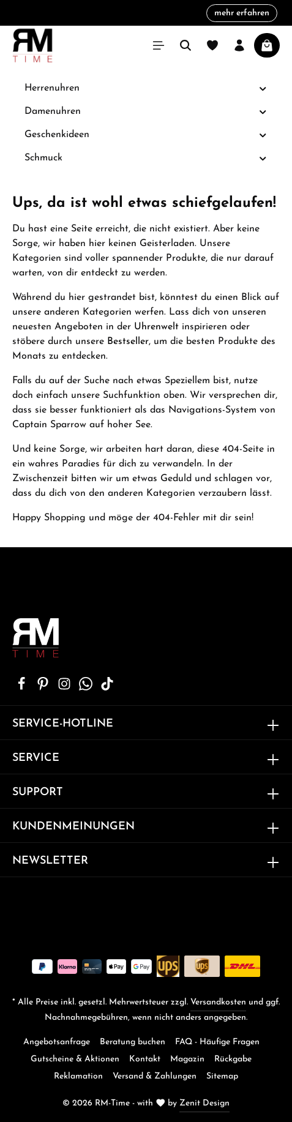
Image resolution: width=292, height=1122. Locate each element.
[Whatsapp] (87, 688)
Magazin (187, 1059)
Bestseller (128, 341)
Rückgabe (233, 1059)
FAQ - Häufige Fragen (217, 1042)
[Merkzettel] (212, 45)
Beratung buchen (132, 1042)
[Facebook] (23, 688)
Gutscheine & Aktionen (75, 1059)
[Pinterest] (44, 688)
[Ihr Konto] (239, 45)
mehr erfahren (241, 13)
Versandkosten (218, 1002)
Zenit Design (204, 1103)
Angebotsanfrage (56, 1042)
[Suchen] (185, 45)
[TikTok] (107, 688)
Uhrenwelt (156, 327)
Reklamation (78, 1076)
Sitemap (222, 1076)
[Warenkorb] (267, 45)
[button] (262, 88)
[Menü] (158, 45)
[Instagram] (66, 688)
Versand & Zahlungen (155, 1076)
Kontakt (144, 1059)
